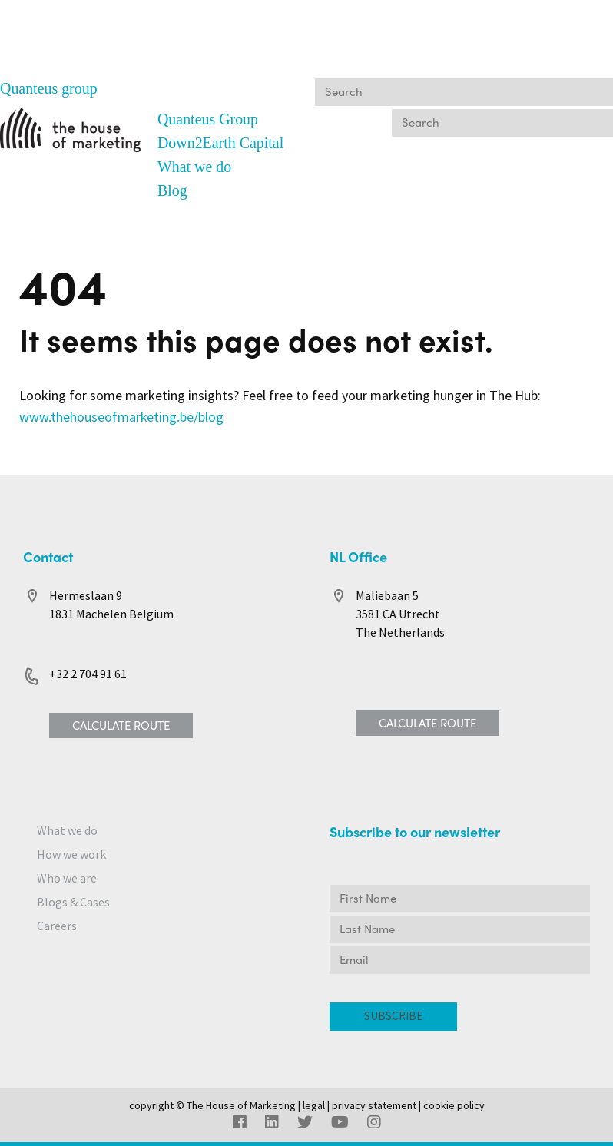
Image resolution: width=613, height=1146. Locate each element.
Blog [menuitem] (172, 188)
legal (314, 1102)
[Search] (464, 92)
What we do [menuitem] (194, 165)
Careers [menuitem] (57, 922)
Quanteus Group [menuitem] (208, 119)
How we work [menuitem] (71, 851)
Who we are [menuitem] (67, 874)
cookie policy (454, 1102)
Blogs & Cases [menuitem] (73, 898)
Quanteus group (49, 88)
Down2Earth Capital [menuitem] (220, 142)
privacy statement (374, 1102)
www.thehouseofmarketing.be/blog (121, 414)
